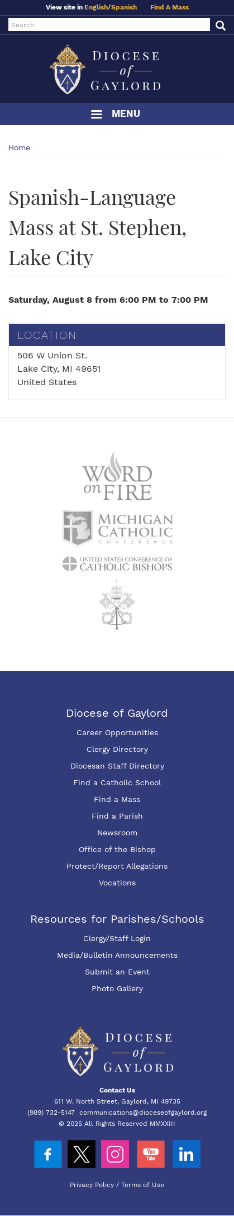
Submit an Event (117, 971)
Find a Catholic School (117, 782)
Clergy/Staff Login (117, 938)
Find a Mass (117, 799)
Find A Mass (169, 7)
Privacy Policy (92, 1185)
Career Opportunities (117, 732)
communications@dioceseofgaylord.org (143, 1112)
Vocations (117, 882)
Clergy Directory (117, 749)
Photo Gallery (117, 988)
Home (19, 147)
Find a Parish (117, 815)
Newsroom (117, 832)
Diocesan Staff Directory (117, 765)
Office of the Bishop (117, 849)
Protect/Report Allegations (117, 865)
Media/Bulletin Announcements (117, 955)
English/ (97, 7)
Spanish (124, 7)
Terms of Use (142, 1185)
